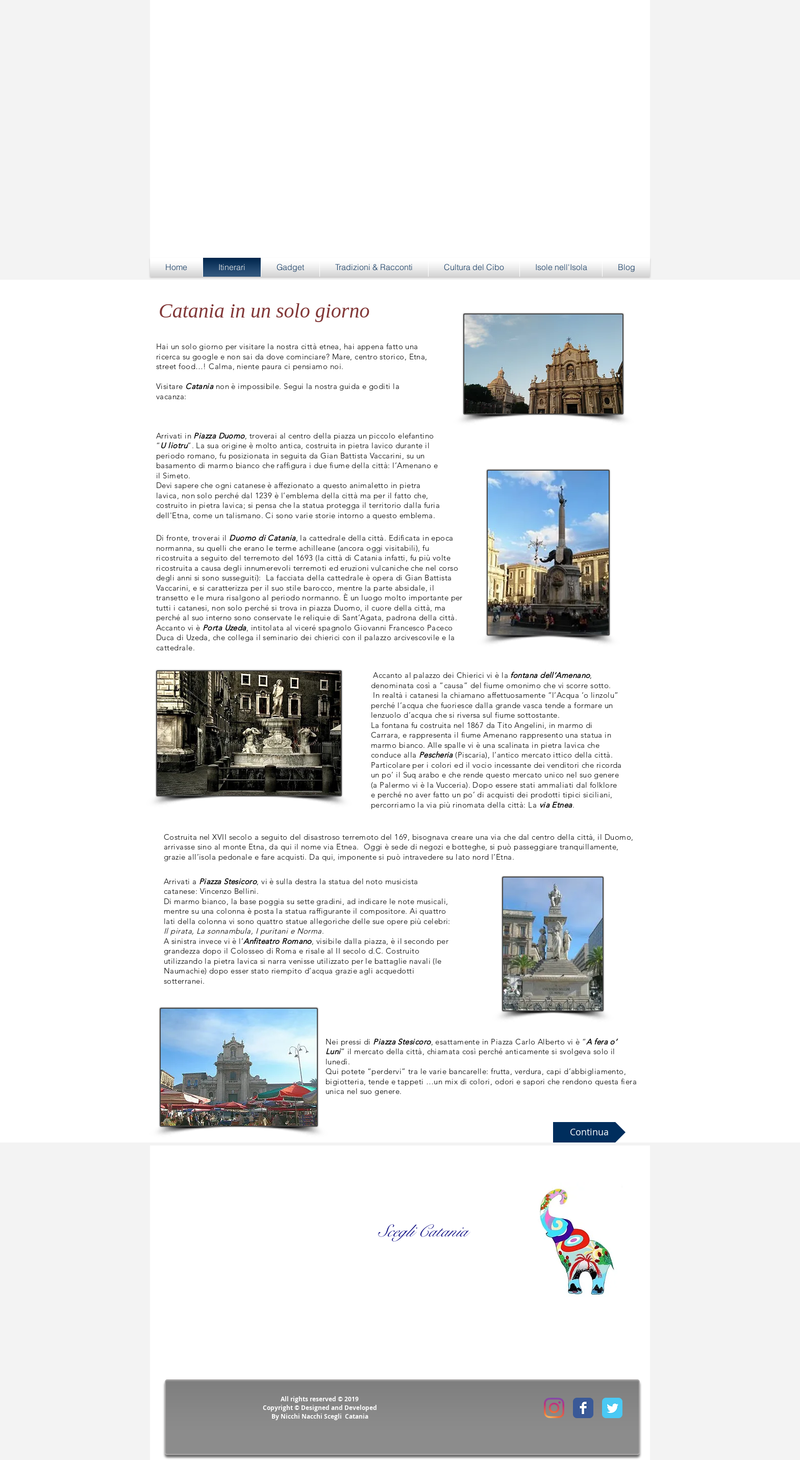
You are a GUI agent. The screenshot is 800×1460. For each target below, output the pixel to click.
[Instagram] (554, 1408)
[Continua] (589, 1132)
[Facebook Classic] (583, 1408)
